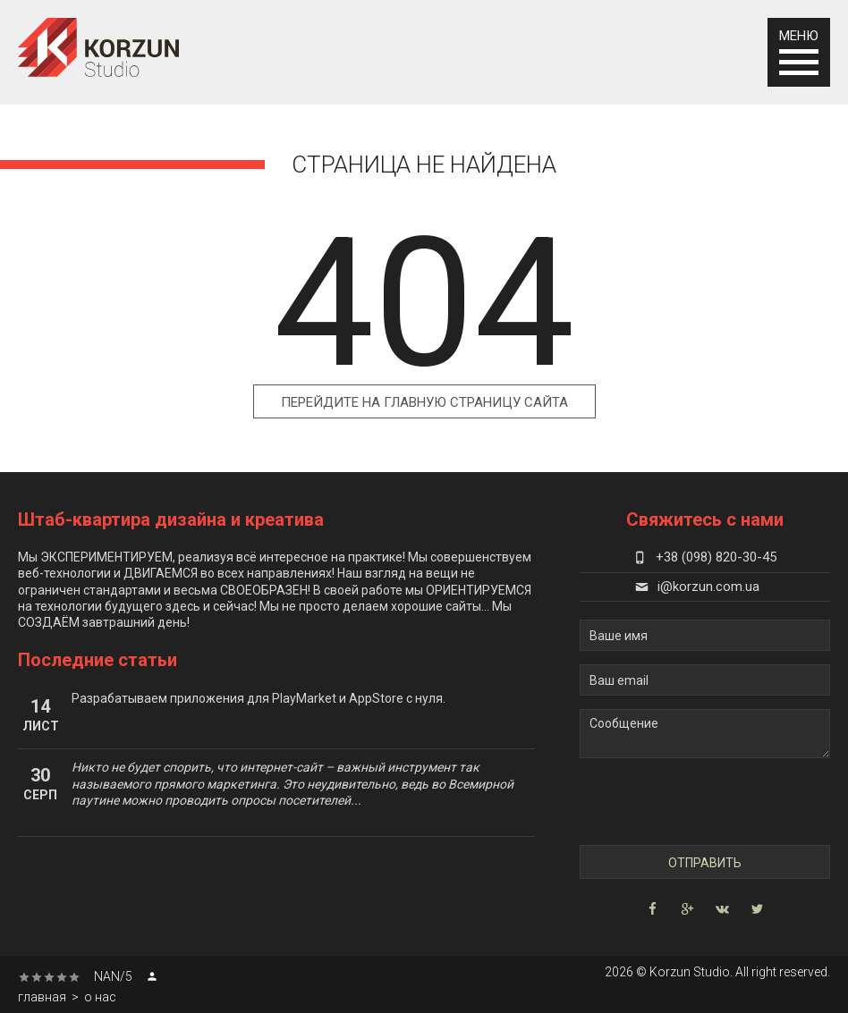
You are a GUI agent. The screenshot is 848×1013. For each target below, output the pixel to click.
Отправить (705, 863)
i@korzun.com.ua (697, 586)
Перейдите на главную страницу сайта (424, 402)
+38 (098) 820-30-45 (704, 557)
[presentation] (683, 801)
